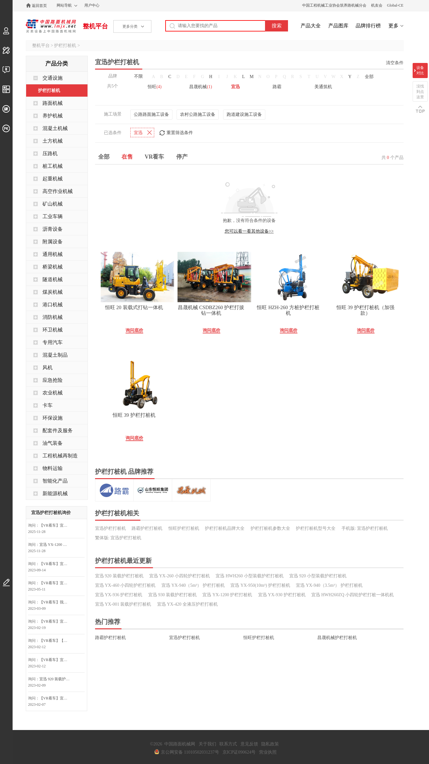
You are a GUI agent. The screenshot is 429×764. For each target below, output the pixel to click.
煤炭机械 (52, 292)
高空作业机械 (57, 191)
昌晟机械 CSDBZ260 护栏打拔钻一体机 (211, 310)
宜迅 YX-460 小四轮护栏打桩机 (125, 585)
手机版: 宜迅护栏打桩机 (365, 528)
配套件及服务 (57, 430)
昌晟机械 (200, 86)
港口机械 (52, 304)
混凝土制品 (55, 355)
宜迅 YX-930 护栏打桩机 (282, 594)
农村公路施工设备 (197, 114)
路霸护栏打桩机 (147, 528)
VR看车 (154, 157)
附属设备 (52, 241)
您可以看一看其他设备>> (249, 231)
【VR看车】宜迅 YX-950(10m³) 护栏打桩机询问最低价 (56, 564)
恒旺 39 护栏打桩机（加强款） (365, 310)
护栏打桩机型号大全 (316, 528)
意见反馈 (249, 744)
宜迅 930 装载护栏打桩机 (172, 594)
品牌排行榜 (368, 25)
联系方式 (228, 744)
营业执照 (268, 752)
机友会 (376, 5)
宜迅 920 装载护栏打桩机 (119, 576)
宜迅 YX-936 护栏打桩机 (119, 594)
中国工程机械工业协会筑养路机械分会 (334, 5)
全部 (369, 76)
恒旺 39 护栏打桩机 (134, 415)
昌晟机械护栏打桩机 (337, 637)
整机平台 (95, 26)
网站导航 (64, 5)
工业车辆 (52, 216)
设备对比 (420, 70)
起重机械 (52, 178)
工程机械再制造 (60, 455)
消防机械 (52, 317)
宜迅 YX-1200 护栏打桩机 (227, 594)
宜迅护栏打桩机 (110, 528)
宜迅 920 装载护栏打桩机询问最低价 (56, 679)
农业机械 (52, 392)
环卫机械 (52, 329)
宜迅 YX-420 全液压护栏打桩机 (187, 604)
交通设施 (52, 78)
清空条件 (395, 62)
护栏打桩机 (65, 45)
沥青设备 (52, 229)
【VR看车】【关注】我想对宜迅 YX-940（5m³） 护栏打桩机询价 (56, 640)
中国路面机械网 (51, 26)
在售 (127, 157)
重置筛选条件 (180, 132)
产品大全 (311, 25)
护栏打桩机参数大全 (270, 528)
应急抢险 (52, 380)
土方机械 (52, 141)
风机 (47, 367)
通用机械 (52, 254)
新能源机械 (55, 493)
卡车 (47, 405)
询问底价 (134, 330)
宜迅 (235, 86)
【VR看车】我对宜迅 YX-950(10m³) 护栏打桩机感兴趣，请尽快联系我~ (56, 602)
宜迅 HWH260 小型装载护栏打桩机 (249, 576)
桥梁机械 (52, 266)
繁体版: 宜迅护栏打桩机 (118, 537)
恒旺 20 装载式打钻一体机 (134, 307)
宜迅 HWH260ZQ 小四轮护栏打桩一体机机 (352, 594)
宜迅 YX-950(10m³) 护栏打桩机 (260, 585)
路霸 (277, 86)
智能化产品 (55, 481)
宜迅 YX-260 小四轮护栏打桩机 (179, 576)
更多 (393, 25)
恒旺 (154, 86)
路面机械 (52, 103)
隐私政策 (270, 744)
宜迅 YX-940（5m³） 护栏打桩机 (193, 585)
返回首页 (39, 5)
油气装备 (52, 443)
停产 (182, 157)
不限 (138, 76)
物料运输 (52, 468)
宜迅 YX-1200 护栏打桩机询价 (56, 544)
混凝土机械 (55, 128)
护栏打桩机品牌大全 (225, 528)
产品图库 (338, 25)
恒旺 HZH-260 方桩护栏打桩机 (288, 310)
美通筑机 (323, 86)
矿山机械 (52, 204)
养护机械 (52, 115)
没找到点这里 (420, 91)
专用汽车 (52, 342)
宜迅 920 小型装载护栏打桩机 (318, 576)
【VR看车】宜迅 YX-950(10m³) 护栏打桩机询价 (56, 525)
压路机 (50, 153)
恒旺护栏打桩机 (183, 528)
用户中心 (91, 5)
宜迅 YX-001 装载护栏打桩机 (123, 604)
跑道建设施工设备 (244, 114)
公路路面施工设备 (151, 114)
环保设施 (52, 418)
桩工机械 (52, 166)
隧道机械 (52, 279)
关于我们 (207, 744)
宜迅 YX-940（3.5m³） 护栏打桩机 (329, 585)
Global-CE (395, 5)
